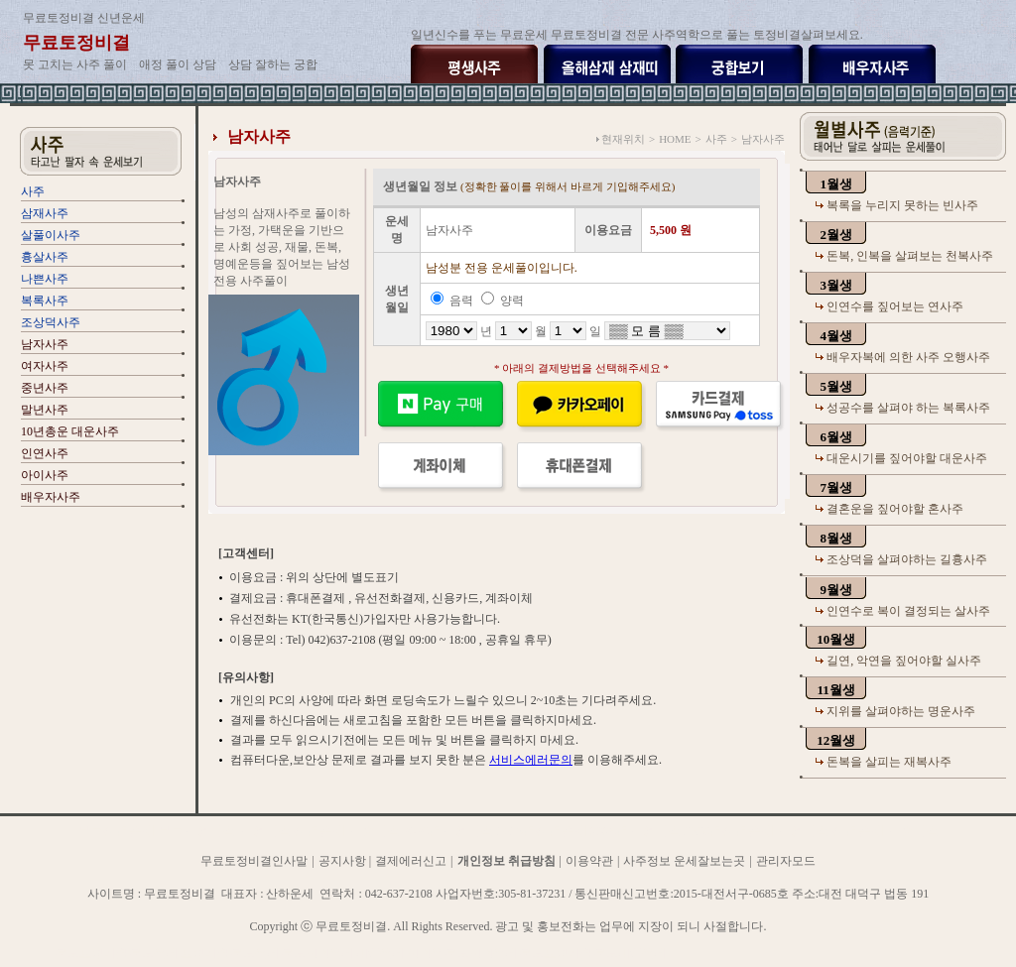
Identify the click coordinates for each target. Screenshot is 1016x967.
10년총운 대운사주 (70, 431)
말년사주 (44, 410)
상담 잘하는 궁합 (273, 64)
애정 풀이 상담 (177, 64)
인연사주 (44, 453)
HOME (675, 139)
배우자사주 (50, 497)
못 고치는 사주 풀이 (75, 64)
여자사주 (44, 366)
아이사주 (44, 475)
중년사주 (44, 388)
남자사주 (44, 344)
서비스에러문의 (530, 760)
